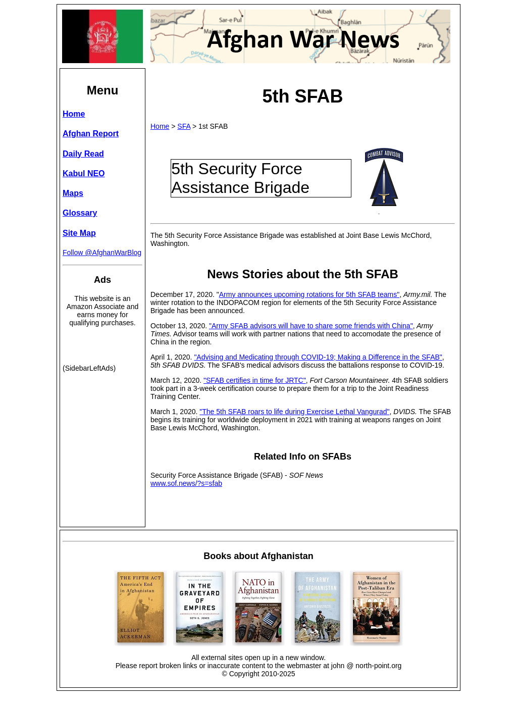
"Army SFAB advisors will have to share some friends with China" (311, 326)
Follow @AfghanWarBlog (102, 252)
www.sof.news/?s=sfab (186, 483)
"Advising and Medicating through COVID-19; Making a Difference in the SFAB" (318, 357)
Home (159, 126)
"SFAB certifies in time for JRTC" (254, 380)
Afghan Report (91, 133)
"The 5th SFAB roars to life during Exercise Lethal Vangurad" (294, 412)
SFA (183, 126)
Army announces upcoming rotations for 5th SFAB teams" (309, 294)
